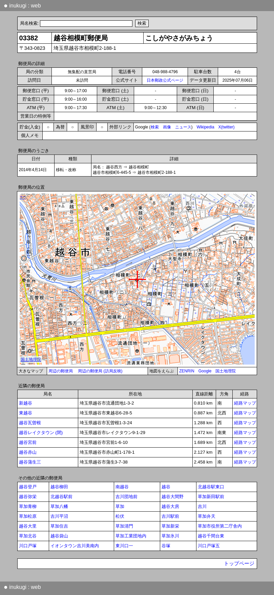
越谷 (166, 486)
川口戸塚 (28, 545)
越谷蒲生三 (30, 462)
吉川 (202, 506)
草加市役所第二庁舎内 (220, 526)
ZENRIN (186, 371)
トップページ (239, 563)
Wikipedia (205, 127)
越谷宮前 (28, 442)
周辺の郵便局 (60, 371)
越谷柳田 (59, 486)
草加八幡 (59, 506)
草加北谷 (28, 535)
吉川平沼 (59, 516)
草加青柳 (28, 506)
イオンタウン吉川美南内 (74, 545)
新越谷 (25, 403)
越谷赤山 (28, 452)
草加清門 (124, 526)
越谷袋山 (59, 535)
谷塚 (166, 545)
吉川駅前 (170, 516)
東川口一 (124, 545)
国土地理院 (225, 371)
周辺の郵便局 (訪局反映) (100, 371)
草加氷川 (170, 535)
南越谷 (122, 486)
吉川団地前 (126, 496)
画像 (167, 127)
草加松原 (28, 516)
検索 (155, 127)
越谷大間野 (173, 496)
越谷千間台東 (211, 535)
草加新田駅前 (211, 496)
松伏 (119, 516)
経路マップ (245, 403)
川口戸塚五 (209, 545)
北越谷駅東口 (211, 486)
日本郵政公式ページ (165, 80)
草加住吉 (59, 526)
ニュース (183, 127)
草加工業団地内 (130, 535)
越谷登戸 (28, 486)
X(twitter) (226, 127)
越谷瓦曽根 (30, 422)
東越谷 (25, 412)
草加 (119, 506)
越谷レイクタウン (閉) (41, 432)
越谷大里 (28, 526)
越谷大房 (170, 506)
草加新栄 (170, 526)
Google (205, 371)
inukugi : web (22, 5)
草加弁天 (206, 516)
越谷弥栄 (28, 496)
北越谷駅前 (61, 496)
